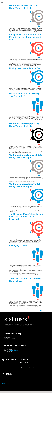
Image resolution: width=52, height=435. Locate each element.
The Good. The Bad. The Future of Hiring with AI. (25, 279)
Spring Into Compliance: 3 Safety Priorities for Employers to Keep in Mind (25, 37)
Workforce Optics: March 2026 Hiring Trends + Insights (24, 124)
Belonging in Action (18, 245)
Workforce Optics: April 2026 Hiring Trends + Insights (23, 6)
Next (41, 310)
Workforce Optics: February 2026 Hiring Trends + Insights (25, 156)
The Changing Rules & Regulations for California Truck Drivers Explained (26, 216)
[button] (2, 2)
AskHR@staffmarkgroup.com (12, 350)
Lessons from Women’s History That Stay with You (24, 94)
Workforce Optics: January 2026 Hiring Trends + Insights (25, 185)
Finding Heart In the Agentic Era (24, 68)
